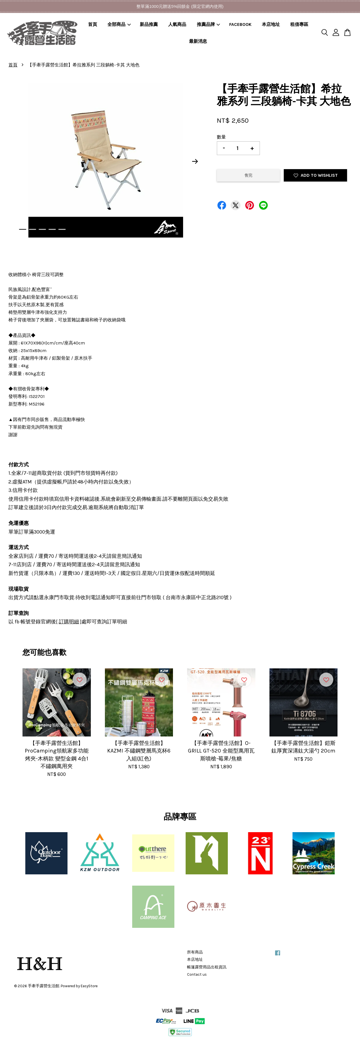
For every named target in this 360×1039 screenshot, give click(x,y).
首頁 (92, 24)
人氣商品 (177, 24)
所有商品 (195, 952)
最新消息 (198, 41)
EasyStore (89, 986)
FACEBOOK (240, 24)
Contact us (197, 974)
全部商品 (119, 24)
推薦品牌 (208, 24)
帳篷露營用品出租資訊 (206, 967)
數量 (221, 137)
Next (195, 161)
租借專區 (299, 24)
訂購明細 (69, 622)
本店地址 (271, 24)
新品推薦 (149, 24)
